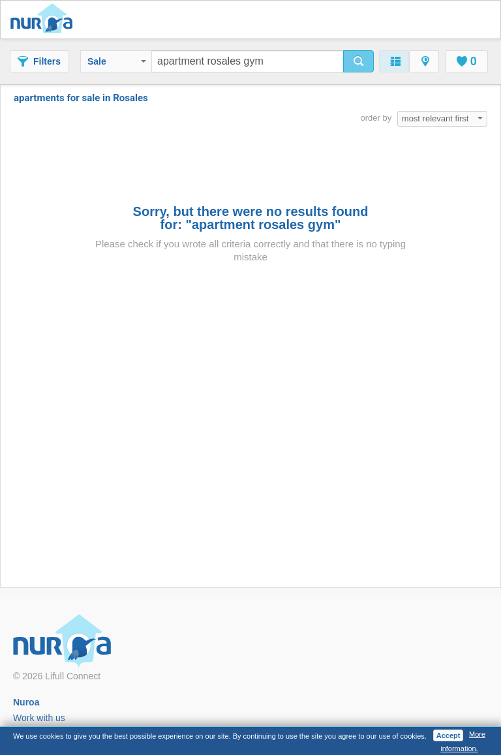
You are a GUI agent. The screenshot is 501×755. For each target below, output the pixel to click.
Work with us (39, 718)
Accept (448, 735)
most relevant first (442, 118)
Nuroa (44, 19)
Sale (116, 61)
